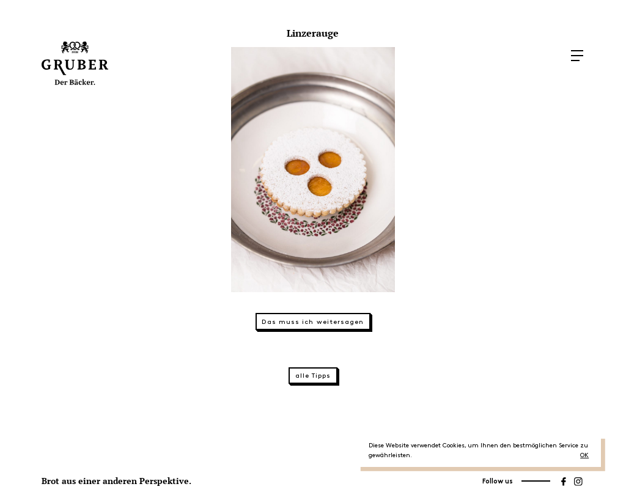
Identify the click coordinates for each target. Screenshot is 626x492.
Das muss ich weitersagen (313, 322)
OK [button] (584, 455)
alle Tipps (313, 376)
